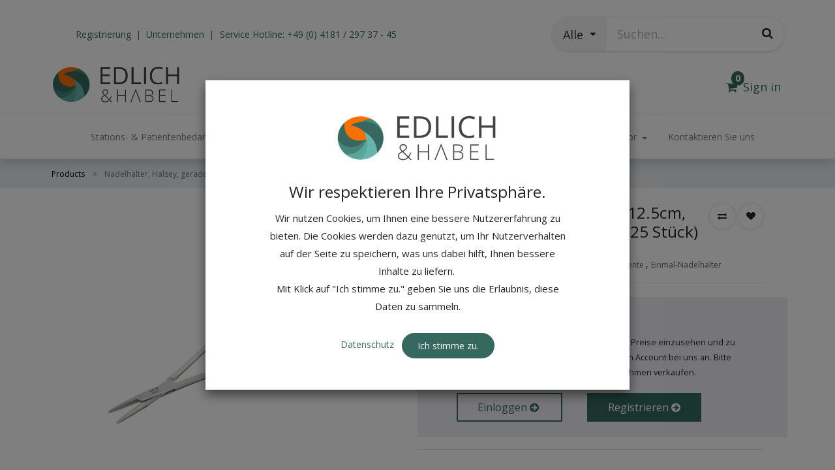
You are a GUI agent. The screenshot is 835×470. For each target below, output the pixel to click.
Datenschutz (369, 318)
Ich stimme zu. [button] (448, 319)
